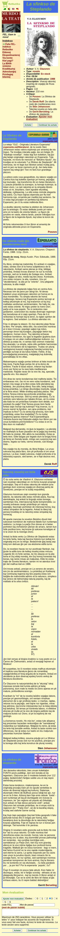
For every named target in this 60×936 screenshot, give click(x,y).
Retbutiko (8, 49)
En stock (45, 74)
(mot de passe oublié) (13, 907)
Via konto (8, 58)
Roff (54, 464)
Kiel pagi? (8, 61)
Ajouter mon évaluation (39, 118)
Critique (30, 94)
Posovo (36, 96)
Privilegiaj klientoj (8, 75)
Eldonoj (7, 52)
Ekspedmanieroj (11, 55)
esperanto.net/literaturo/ (16, 147)
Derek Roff (38, 101)
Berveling (51, 885)
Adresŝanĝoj (9, 71)
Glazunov (45, 69)
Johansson (50, 748)
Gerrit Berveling (40, 111)
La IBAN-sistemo (7, 64)
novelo (36, 71)
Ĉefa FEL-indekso (9, 45)
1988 (52, 79)
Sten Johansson (41, 106)
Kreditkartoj (9, 69)
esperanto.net (50, 141)
